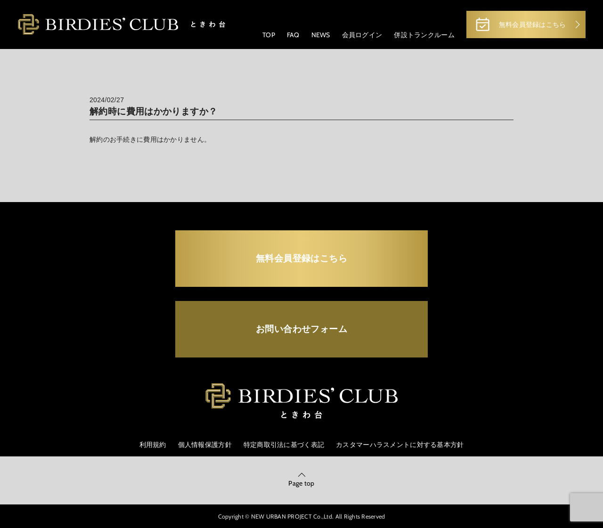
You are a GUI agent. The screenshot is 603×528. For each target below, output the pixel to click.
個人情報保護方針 (205, 444)
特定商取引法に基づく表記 (284, 444)
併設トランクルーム (424, 35)
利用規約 (152, 444)
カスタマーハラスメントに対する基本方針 (400, 444)
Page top (301, 483)
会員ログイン (362, 35)
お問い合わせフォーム (301, 329)
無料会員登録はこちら (519, 24)
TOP (268, 35)
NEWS (320, 35)
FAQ (293, 35)
